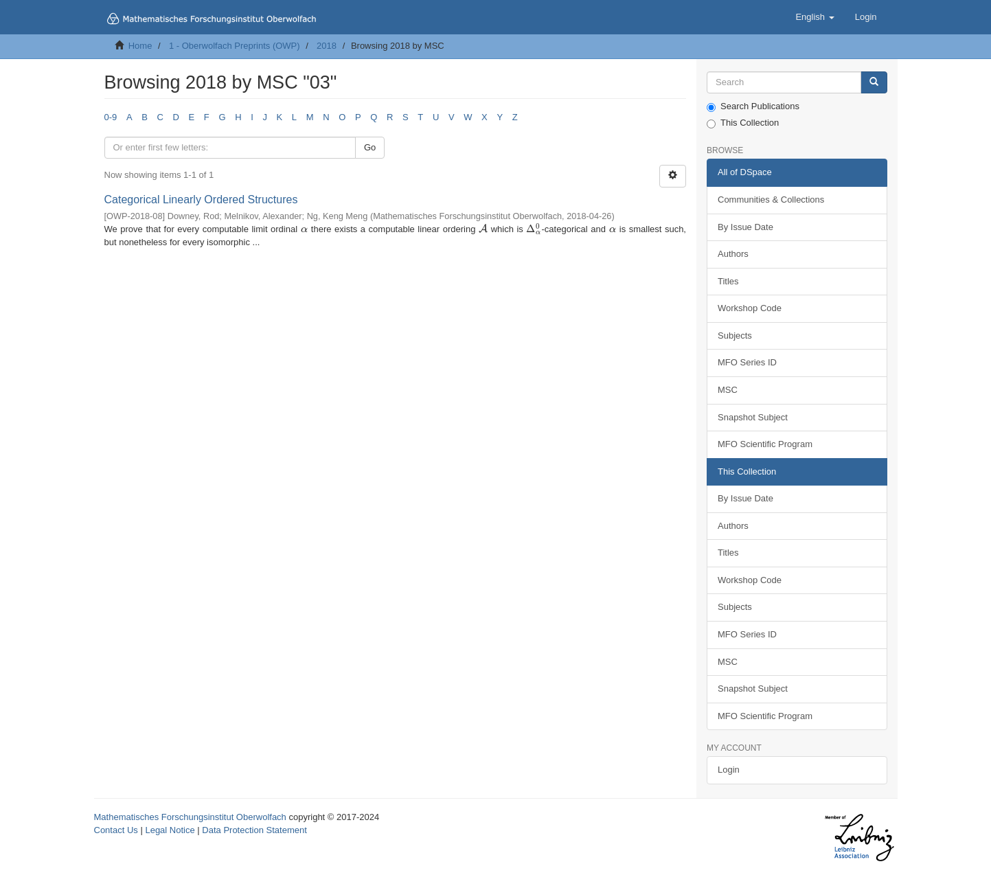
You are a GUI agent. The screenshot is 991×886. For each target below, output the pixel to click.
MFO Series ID (747, 362)
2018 (327, 46)
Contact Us (116, 830)
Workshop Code (750, 308)
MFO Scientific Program (765, 444)
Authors (733, 254)
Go (370, 147)
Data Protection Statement (254, 830)
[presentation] (304, 229)
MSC (728, 390)
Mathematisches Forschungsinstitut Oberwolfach (190, 817)
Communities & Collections (771, 199)
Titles (728, 281)
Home (140, 46)
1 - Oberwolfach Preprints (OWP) (234, 46)
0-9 (110, 117)
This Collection (743, 122)
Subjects (735, 335)
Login (729, 769)
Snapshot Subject (753, 417)
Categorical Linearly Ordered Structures (201, 199)
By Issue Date (745, 227)
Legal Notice (169, 830)
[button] (814, 17)
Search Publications (753, 106)
